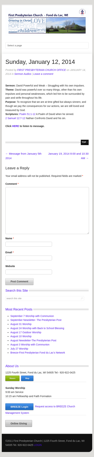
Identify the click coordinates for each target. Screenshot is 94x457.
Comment (12, 183)
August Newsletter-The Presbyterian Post (33, 340)
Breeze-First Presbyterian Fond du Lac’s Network (37, 352)
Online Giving (19, 423)
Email (9, 252)
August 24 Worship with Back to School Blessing (37, 328)
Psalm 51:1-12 (27, 114)
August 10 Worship (20, 336)
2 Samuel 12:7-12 (15, 118)
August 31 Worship (20, 324)
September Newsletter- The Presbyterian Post (35, 320)
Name (9, 238)
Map (27, 378)
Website (10, 266)
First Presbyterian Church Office (41, 70)
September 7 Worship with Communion (32, 316)
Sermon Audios (22, 73)
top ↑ (85, 142)
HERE (15, 126)
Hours (12, 378)
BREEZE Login (19, 406)
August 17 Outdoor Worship (25, 332)
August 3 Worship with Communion (29, 344)
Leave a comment (43, 73)
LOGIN (38, 445)
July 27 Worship (19, 348)
